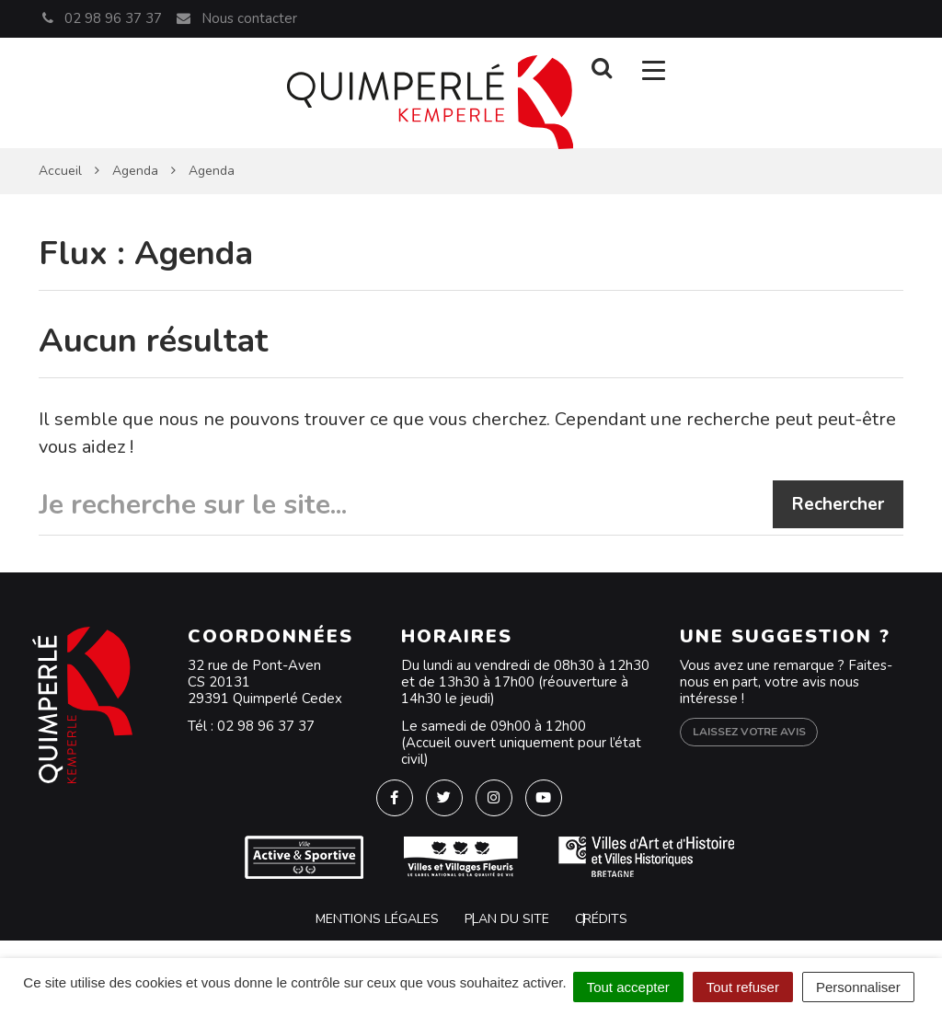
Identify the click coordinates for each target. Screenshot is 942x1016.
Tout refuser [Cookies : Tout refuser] (742, 987)
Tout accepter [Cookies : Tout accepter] (628, 987)
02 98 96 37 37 (266, 726)
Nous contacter (235, 18)
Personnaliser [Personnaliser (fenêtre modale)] (858, 987)
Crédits (601, 919)
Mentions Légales (377, 919)
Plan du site (507, 919)
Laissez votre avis (749, 731)
